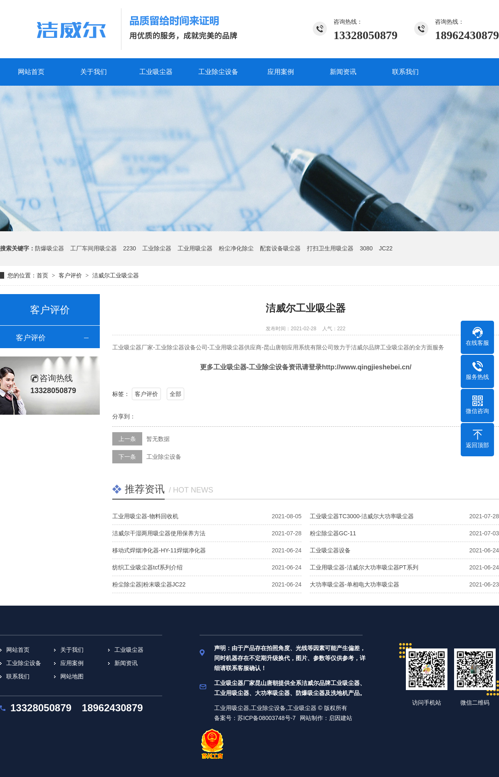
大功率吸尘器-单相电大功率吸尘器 (354, 584)
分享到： (124, 416)
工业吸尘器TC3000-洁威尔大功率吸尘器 (362, 516)
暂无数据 (158, 439)
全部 (175, 394)
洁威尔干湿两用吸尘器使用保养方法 (158, 533)
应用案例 (72, 663)
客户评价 (70, 275)
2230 (129, 248)
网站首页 (18, 649)
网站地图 (72, 676)
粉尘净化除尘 (236, 248)
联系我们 (18, 676)
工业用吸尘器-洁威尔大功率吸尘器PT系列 (364, 567)
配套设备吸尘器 (280, 248)
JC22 (386, 248)
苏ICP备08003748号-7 (266, 718)
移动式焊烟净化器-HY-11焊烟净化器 (159, 550)
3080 (366, 248)
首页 (42, 275)
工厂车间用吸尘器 (93, 248)
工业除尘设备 (163, 456)
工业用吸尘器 (195, 248)
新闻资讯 (126, 663)
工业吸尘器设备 (330, 550)
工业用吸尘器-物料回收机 (145, 516)
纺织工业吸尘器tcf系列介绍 (147, 567)
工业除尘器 (156, 248)
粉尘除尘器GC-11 (333, 533)
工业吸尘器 (128, 649)
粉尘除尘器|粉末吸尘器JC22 (148, 584)
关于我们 (72, 649)
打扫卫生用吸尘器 (330, 248)
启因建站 (340, 718)
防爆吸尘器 (49, 248)
